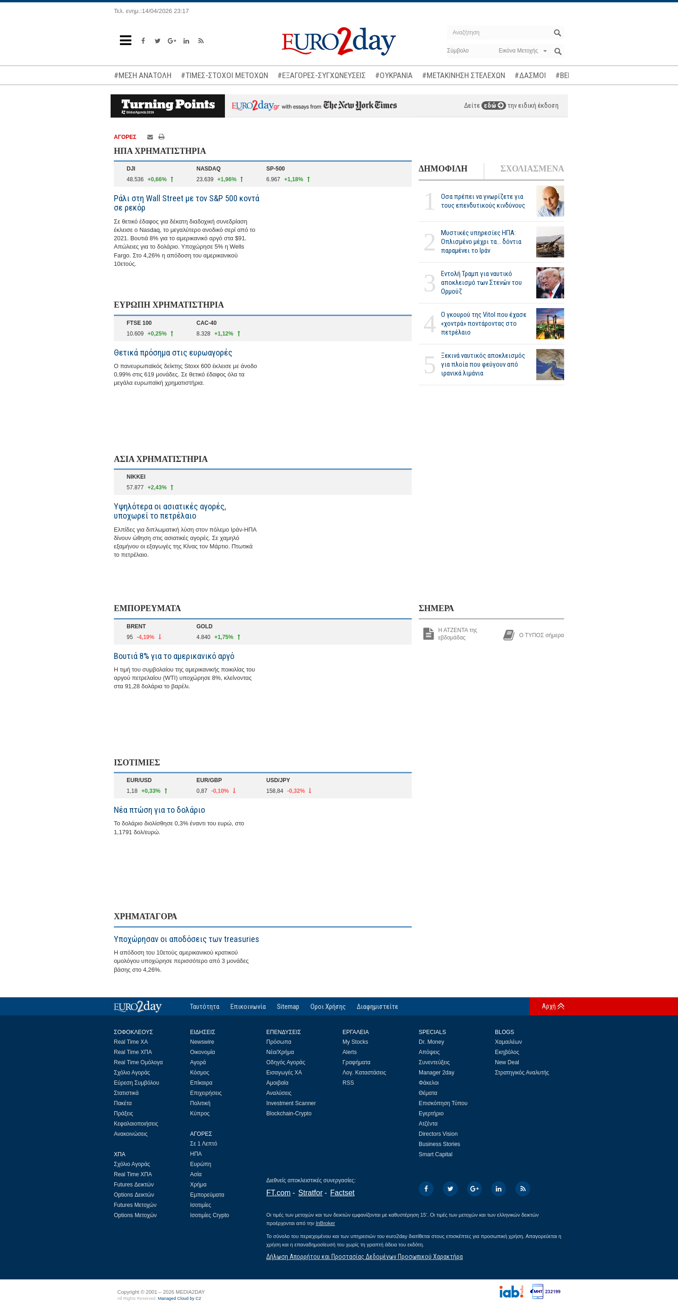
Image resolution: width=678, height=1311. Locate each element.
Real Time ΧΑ (131, 1042)
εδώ (494, 105)
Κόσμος (199, 1072)
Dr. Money (431, 1042)
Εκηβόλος (507, 1052)
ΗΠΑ (196, 1154)
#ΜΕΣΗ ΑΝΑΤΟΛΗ (142, 75)
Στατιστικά (126, 1093)
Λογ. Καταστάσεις (364, 1072)
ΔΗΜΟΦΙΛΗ (443, 168)
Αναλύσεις (278, 1093)
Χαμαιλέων (508, 1042)
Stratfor (310, 1193)
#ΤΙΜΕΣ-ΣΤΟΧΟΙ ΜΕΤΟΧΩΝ (224, 75)
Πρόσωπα (278, 1042)
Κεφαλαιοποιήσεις (136, 1123)
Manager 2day (436, 1072)
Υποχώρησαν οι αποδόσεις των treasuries (186, 939)
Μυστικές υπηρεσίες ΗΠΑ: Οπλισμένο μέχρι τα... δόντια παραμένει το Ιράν (481, 242)
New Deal (507, 1062)
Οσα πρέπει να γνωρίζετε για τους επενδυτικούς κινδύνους (483, 201)
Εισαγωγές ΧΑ (284, 1072)
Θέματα (428, 1093)
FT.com (278, 1193)
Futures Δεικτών (134, 1184)
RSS (348, 1083)
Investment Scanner (291, 1103)
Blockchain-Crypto (288, 1113)
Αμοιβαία (277, 1083)
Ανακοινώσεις (131, 1134)
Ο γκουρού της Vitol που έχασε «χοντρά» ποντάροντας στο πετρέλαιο (484, 323)
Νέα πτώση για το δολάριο (159, 810)
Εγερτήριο (431, 1113)
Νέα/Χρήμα (280, 1052)
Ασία (196, 1174)
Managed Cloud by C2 (179, 1298)
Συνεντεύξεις (434, 1062)
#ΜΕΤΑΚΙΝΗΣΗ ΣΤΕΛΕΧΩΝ (463, 75)
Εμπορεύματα (207, 1195)
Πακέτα (123, 1103)
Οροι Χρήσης (328, 1006)
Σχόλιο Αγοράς (132, 1072)
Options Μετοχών (135, 1215)
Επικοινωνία (248, 1006)
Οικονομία (202, 1052)
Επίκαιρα (201, 1083)
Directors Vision (438, 1134)
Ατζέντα (428, 1123)
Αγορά (198, 1062)
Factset (342, 1193)
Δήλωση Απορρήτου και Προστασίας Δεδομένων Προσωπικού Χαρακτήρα (364, 1256)
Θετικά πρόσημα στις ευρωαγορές (173, 352)
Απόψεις (429, 1052)
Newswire (202, 1042)
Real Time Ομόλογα (138, 1062)
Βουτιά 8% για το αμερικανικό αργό (174, 656)
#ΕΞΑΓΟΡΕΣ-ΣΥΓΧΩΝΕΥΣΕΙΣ (321, 75)
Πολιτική (200, 1103)
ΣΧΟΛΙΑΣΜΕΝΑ (532, 168)
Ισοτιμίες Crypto (209, 1215)
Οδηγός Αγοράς (285, 1062)
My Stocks (355, 1042)
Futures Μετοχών (135, 1205)
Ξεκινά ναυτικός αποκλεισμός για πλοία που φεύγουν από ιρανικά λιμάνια (483, 364)
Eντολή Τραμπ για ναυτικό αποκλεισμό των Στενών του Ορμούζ (481, 283)
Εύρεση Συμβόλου (136, 1083)
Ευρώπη (200, 1164)
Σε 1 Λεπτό (203, 1143)
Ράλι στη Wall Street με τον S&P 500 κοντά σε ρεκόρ (186, 202)
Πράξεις (123, 1113)
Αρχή (549, 1006)
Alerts (349, 1052)
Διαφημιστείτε (377, 1006)
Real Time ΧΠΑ (133, 1052)
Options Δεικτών (134, 1195)
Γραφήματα (356, 1062)
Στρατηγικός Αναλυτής (522, 1072)
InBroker (325, 1223)
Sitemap (288, 1006)
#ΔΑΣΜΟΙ (530, 75)
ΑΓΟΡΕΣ (125, 137)
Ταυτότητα (204, 1006)
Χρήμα (198, 1184)
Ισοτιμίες (200, 1205)
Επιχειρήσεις (206, 1093)
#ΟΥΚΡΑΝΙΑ (394, 75)
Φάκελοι (429, 1083)
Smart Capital (436, 1154)
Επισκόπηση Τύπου (443, 1103)
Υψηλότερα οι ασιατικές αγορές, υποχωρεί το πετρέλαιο (170, 510)
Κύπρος (200, 1113)
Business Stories (439, 1144)
